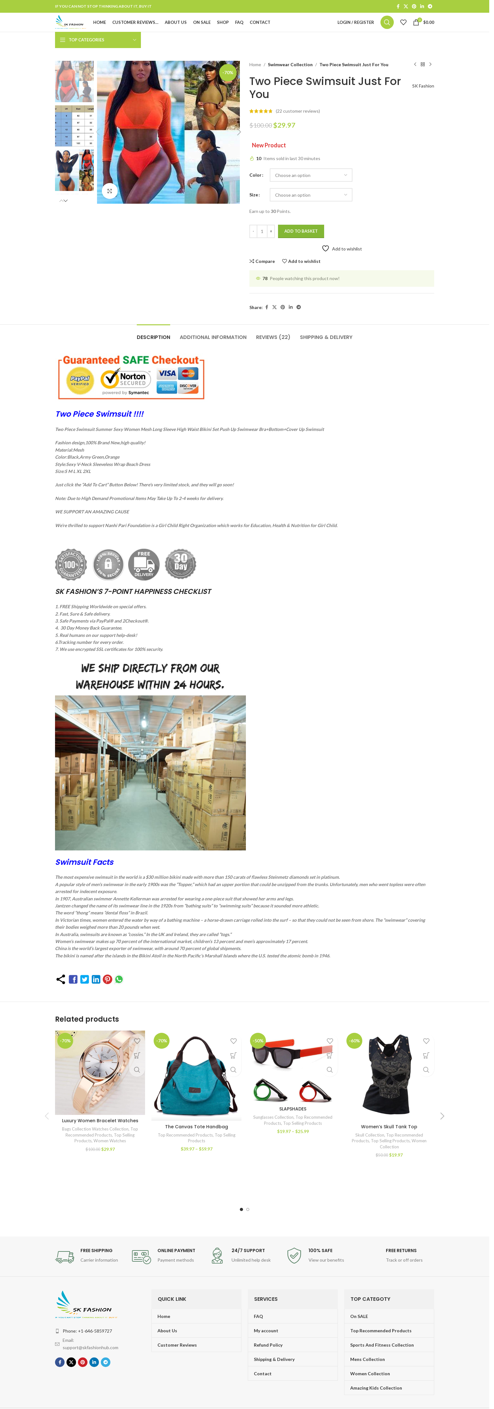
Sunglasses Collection (273, 1149)
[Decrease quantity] (253, 246)
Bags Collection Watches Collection (95, 1149)
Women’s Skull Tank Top (389, 1141)
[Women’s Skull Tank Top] (389, 1090)
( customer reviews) (298, 125)
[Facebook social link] (398, 7)
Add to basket (301, 245)
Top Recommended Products (185, 1149)
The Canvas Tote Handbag (196, 1141)
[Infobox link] (90, 1237)
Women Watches (110, 1161)
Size (253, 209)
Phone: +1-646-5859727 (87, 1311)
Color (255, 189)
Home (255, 79)
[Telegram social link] (430, 7)
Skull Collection (369, 1149)
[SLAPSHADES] (293, 1090)
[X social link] (406, 7)
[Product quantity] (262, 246)
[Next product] (430, 79)
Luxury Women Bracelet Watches (100, 1141)
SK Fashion (420, 100)
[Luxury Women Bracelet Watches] (100, 1090)
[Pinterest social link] (414, 7)
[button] (64, 213)
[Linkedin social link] (422, 7)
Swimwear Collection (289, 79)
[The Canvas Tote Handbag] (196, 1090)
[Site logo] (85, 29)
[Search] (387, 30)
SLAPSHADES (292, 1141)
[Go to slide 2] (247, 1189)
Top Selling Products (302, 1155)
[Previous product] (415, 79)
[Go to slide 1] (241, 1189)
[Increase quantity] (271, 246)
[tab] (153, 348)
